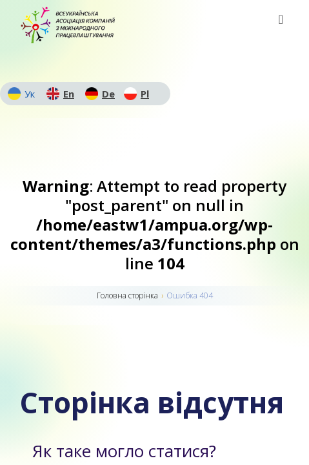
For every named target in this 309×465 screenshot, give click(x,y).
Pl (145, 93)
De (108, 93)
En (68, 93)
